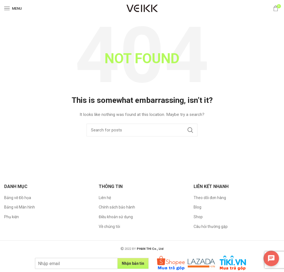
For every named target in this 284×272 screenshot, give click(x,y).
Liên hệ (105, 197)
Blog (197, 207)
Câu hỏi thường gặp (211, 226)
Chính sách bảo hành (117, 207)
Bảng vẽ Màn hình (19, 207)
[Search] (142, 130)
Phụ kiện (11, 217)
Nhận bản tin (133, 263)
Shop (198, 217)
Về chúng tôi (109, 226)
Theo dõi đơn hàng (210, 197)
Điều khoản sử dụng (116, 217)
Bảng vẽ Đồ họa (17, 197)
